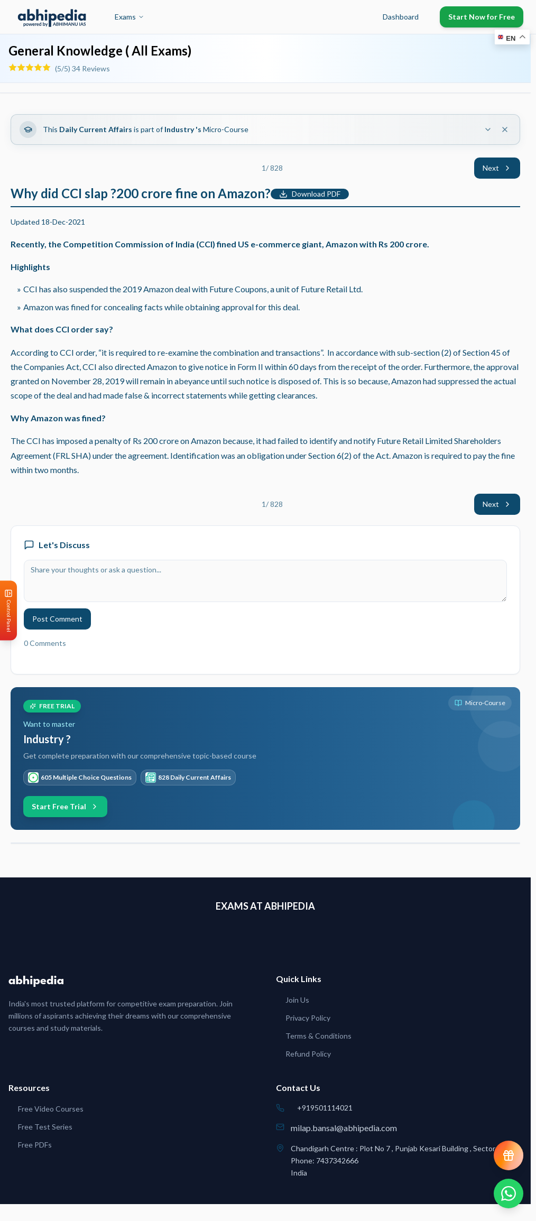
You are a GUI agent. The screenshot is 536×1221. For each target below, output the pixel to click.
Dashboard (401, 16)
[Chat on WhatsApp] (508, 1193)
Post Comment (57, 618)
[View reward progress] (508, 1155)
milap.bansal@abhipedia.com (344, 1128)
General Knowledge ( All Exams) (99, 50)
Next (497, 167)
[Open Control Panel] (8, 611)
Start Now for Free (481, 16)
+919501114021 (325, 1107)
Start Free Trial (65, 806)
